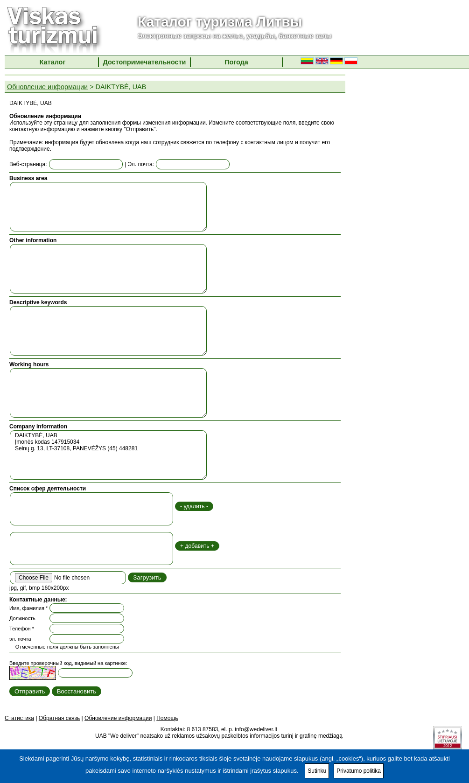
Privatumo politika (358, 771)
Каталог (53, 62)
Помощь (167, 718)
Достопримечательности (144, 62)
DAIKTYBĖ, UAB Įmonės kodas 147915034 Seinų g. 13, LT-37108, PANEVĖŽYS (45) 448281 (108, 455)
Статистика (19, 718)
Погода (236, 62)
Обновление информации (47, 87)
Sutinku (317, 771)
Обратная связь (59, 718)
